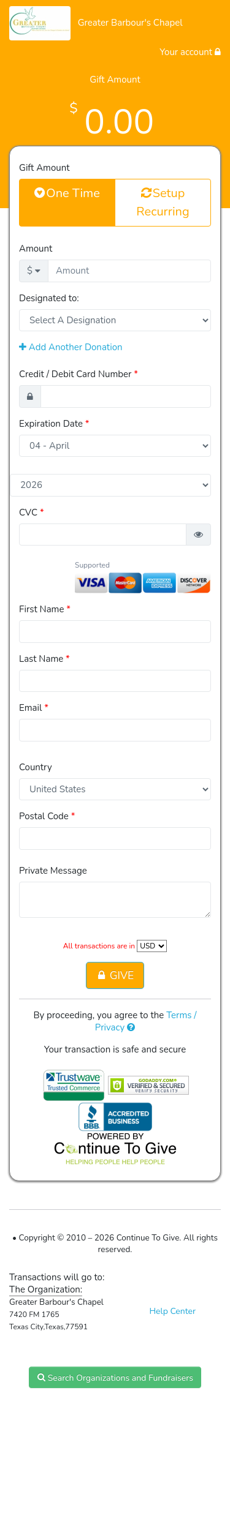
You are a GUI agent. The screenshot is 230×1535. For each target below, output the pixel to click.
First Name (45, 609)
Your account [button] (190, 52)
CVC (31, 512)
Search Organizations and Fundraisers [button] (115, 1377)
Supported (92, 565)
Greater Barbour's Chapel (130, 23)
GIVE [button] (115, 975)
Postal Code (47, 816)
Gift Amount (44, 168)
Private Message (53, 871)
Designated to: (49, 298)
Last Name (44, 659)
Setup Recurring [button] (162, 202)
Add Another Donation (71, 347)
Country (35, 767)
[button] (198, 535)
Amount (35, 248)
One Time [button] (67, 192)
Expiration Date (54, 424)
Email (33, 708)
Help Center (172, 1311)
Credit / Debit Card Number (78, 374)
